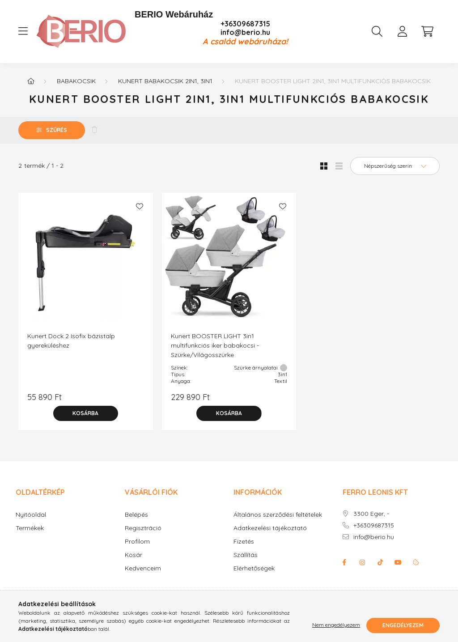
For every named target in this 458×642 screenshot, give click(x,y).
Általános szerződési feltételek (277, 515)
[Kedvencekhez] (139, 206)
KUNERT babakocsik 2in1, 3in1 (165, 81)
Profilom (137, 541)
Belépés (136, 515)
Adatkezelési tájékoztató (270, 528)
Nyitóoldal (31, 515)
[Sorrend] (395, 166)
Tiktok (380, 562)
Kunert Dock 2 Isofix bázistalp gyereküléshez (71, 340)
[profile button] (402, 31)
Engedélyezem (403, 625)
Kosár (133, 555)
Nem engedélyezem (336, 625)
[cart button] (427, 31)
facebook (344, 562)
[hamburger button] (23, 31)
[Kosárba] (85, 413)
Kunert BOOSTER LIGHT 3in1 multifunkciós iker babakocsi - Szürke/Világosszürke (215, 345)
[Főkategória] (30, 81)
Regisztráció (143, 528)
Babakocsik (76, 81)
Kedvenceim (143, 568)
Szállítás (245, 555)
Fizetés (243, 541)
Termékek (30, 528)
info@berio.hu (245, 32)
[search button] (377, 31)
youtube (398, 562)
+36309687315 (245, 24)
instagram (362, 562)
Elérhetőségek (254, 568)
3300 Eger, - (371, 514)
